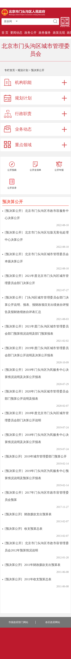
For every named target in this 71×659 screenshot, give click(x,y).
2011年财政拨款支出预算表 (42, 564)
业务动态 (23, 129)
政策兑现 (59, 32)
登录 (30, 3)
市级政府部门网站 (18, 622)
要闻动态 (16, 32)
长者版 (56, 3)
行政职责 (23, 113)
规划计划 (23, 70)
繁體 (48, 3)
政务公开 (30, 32)
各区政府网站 (52, 622)
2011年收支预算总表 (37, 579)
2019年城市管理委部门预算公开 (45, 456)
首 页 (5, 32)
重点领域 (23, 144)
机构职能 (23, 82)
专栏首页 (9, 70)
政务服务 (45, 32)
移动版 (65, 3)
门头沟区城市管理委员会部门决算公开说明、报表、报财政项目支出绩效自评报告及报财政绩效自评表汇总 (37, 305)
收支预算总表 (33, 528)
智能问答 (39, 3)
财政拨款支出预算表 (37, 514)
